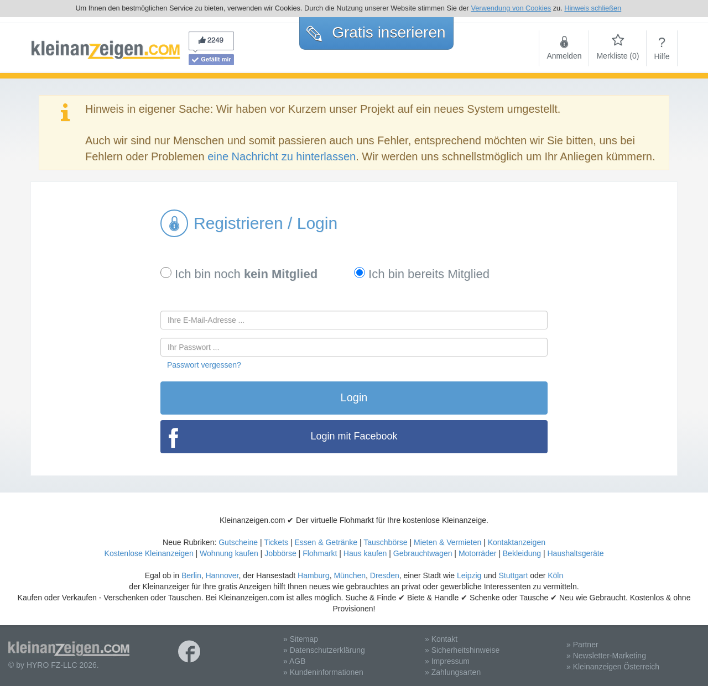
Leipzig (469, 575)
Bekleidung (522, 553)
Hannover (221, 575)
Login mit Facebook (353, 436)
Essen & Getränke (325, 542)
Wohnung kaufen (229, 553)
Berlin (191, 575)
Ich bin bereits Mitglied (422, 274)
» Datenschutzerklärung (324, 650)
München (350, 575)
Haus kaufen (365, 553)
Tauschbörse (385, 542)
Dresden (384, 575)
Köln (555, 575)
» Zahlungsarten (453, 672)
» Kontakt (441, 639)
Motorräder (477, 553)
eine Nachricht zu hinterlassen (281, 156)
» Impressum (447, 661)
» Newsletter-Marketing (606, 655)
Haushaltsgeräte (575, 553)
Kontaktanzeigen (516, 542)
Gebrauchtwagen (422, 553)
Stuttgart (513, 575)
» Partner (582, 644)
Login (354, 397)
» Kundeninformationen (323, 672)
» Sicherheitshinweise (462, 650)
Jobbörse (280, 553)
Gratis (375, 32)
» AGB (294, 661)
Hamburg (314, 575)
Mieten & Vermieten (447, 542)
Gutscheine (238, 542)
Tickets (276, 542)
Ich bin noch (238, 274)
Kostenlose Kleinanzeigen (149, 553)
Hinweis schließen (592, 8)
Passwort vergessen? (204, 364)
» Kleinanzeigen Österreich (612, 666)
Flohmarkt (320, 553)
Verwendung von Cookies (511, 8)
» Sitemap (300, 639)
